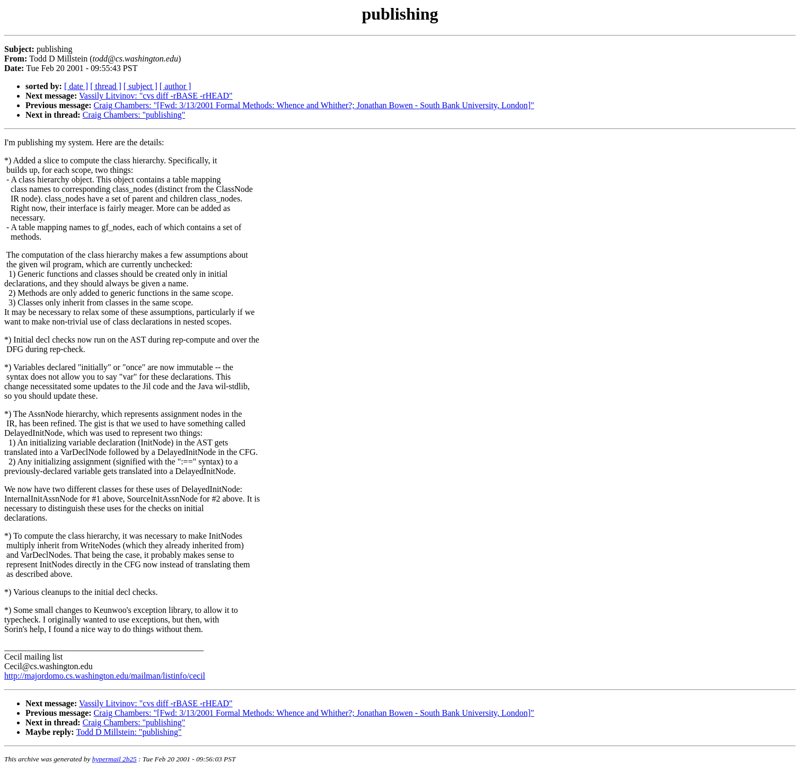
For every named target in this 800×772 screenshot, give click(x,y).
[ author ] (175, 86)
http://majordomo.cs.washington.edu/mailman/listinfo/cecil (104, 675)
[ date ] (76, 86)
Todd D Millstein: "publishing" (128, 731)
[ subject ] (140, 86)
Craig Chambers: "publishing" (134, 114)
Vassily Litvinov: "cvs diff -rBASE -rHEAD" (156, 95)
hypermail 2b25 (114, 759)
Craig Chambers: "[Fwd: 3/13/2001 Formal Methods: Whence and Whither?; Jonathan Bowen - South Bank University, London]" (314, 105)
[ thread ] (105, 86)
